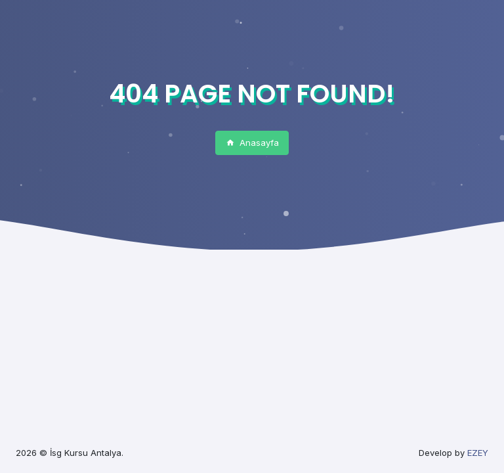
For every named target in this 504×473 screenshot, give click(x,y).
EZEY (477, 452)
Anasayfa (252, 142)
